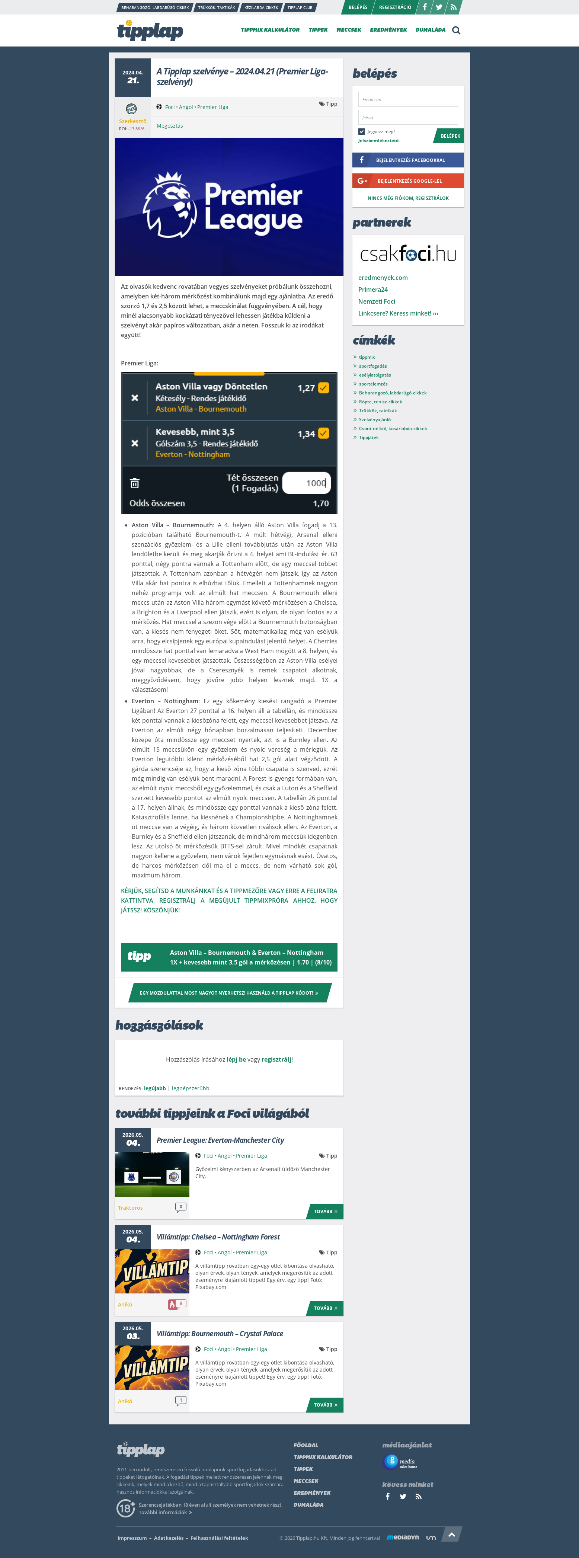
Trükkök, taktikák (378, 410)
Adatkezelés (168, 1538)
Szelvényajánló (375, 419)
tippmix (367, 357)
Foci (170, 107)
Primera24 (373, 289)
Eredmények (312, 1493)
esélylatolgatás (375, 375)
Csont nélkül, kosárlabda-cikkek (393, 428)
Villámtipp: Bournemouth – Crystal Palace (220, 1333)
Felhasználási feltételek (219, 1538)
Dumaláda (308, 1505)
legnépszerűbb (190, 1088)
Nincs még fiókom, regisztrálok (408, 198)
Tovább (327, 1211)
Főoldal (306, 1446)
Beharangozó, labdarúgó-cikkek (393, 393)
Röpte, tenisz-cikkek (380, 402)
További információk (166, 1512)
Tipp (332, 103)
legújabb (155, 1088)
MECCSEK (348, 30)
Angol (186, 107)
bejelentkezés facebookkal (398, 160)
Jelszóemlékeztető (378, 140)
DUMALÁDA (430, 30)
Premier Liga (212, 107)
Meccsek (306, 1481)
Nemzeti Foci (376, 301)
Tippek (303, 1469)
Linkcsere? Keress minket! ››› (398, 313)
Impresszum (132, 1538)
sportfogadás (373, 366)
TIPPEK (317, 30)
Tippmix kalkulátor (323, 1458)
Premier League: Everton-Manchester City (220, 1140)
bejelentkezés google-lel (397, 180)
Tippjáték (369, 437)
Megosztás (170, 125)
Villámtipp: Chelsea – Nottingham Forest (218, 1237)
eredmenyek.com (383, 277)
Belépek (450, 136)
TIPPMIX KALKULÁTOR (270, 30)
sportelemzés (373, 384)
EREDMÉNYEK (388, 30)
